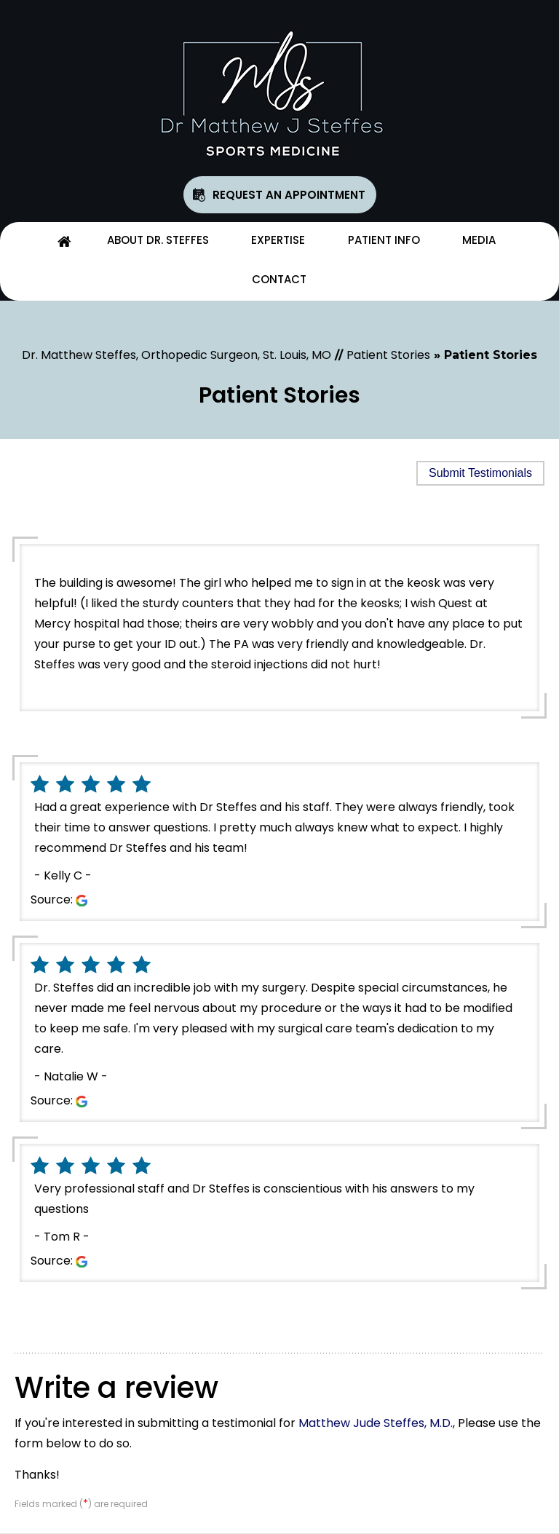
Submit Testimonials (480, 473)
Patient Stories (388, 355)
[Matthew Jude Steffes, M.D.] (279, 93)
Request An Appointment (289, 194)
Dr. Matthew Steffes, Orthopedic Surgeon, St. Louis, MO (176, 355)
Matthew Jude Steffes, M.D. (375, 1423)
